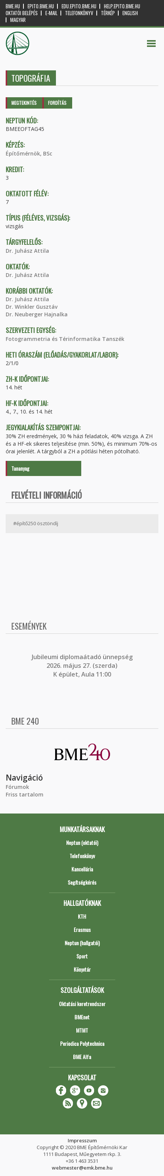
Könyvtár (82, 969)
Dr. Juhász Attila (27, 250)
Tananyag (20, 468)
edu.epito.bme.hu (79, 6)
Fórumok (17, 786)
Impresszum (82, 1140)
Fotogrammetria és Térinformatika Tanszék (65, 338)
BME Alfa (82, 1057)
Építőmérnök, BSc (29, 153)
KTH (82, 916)
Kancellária (82, 869)
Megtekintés (24, 103)
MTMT (82, 1030)
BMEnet (82, 1017)
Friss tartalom (24, 794)
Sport (82, 956)
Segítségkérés (82, 882)
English (130, 13)
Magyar (18, 19)
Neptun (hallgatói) (82, 943)
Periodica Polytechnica (82, 1043)
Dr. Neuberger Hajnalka (37, 314)
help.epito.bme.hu (122, 6)
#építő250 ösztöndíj (35, 523)
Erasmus (82, 929)
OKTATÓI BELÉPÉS (22, 13)
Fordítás (57, 103)
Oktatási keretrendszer (82, 1004)
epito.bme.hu (41, 6)
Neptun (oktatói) (82, 842)
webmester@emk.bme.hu (82, 1167)
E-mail (51, 13)
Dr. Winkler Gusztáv (31, 306)
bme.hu (13, 6)
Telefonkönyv (79, 13)
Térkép (108, 13)
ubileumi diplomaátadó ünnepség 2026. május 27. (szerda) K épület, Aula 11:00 (83, 666)
